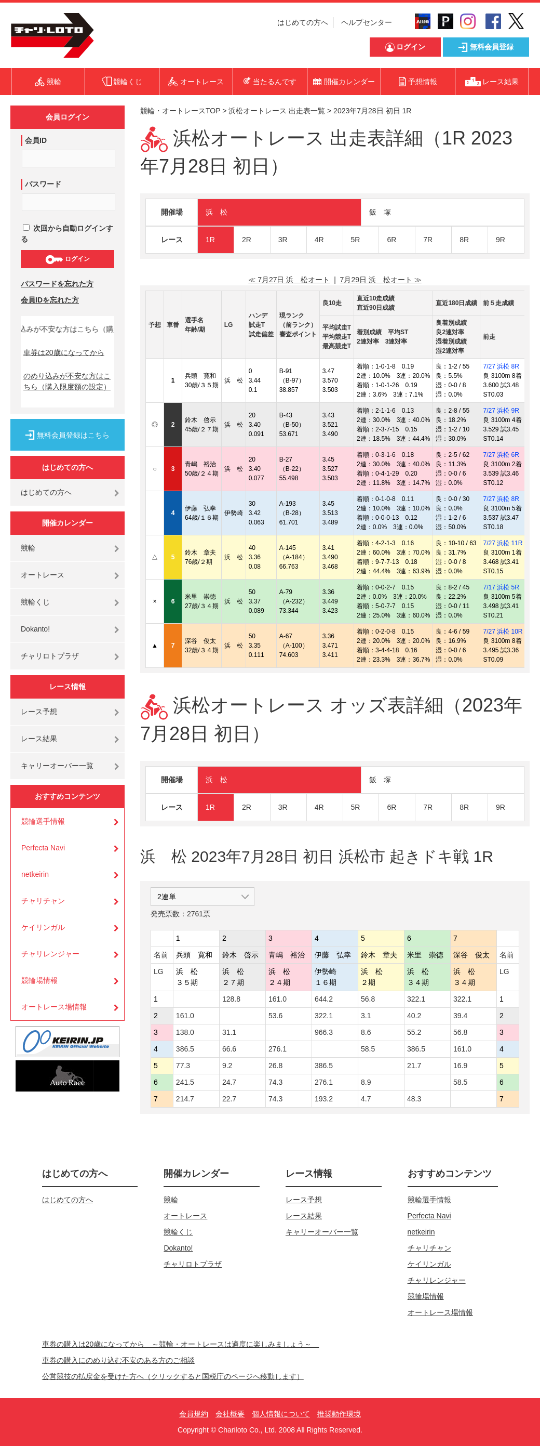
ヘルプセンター (366, 22)
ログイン (67, 259)
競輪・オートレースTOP (180, 111)
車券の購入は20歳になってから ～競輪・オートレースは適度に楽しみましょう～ (180, 1344)
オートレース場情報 (54, 1007)
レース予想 (39, 711)
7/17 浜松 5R (501, 587)
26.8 (275, 1065)
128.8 (231, 999)
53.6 (275, 1015)
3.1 (366, 1015)
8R (464, 239)
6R (391, 239)
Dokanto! (35, 629)
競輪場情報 (39, 980)
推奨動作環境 (339, 1414)
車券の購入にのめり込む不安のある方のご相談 (118, 1360)
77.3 (183, 1065)
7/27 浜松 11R (502, 543)
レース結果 (39, 738)
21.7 (414, 1065)
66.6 (229, 1049)
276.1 (277, 1049)
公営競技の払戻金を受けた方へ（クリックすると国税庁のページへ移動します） (173, 1376)
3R (283, 239)
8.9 (366, 1082)
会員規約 (193, 1414)
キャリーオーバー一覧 (57, 765)
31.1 (229, 1032)
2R (246, 239)
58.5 (368, 1049)
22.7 (229, 1099)
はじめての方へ (302, 22)
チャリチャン (43, 901)
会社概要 (230, 1414)
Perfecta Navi (43, 848)
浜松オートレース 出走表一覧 (276, 111)
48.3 (414, 1099)
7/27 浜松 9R (501, 410)
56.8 (368, 999)
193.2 (324, 1099)
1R (210, 239)
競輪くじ (35, 602)
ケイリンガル (43, 927)
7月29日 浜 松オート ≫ (381, 279)
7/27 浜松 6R (501, 454)
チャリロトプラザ (50, 656)
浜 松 (216, 212)
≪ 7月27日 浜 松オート (289, 279)
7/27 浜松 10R (502, 631)
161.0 (277, 999)
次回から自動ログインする (67, 233)
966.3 (324, 1032)
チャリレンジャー (50, 954)
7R (428, 239)
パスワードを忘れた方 (57, 284)
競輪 (28, 548)
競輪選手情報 (43, 821)
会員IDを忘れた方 (50, 300)
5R (355, 239)
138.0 (185, 1032)
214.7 (185, 1099)
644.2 (324, 999)
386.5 (185, 1049)
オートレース (42, 575)
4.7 (366, 1099)
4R (319, 239)
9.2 (227, 1065)
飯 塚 (380, 212)
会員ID (36, 140)
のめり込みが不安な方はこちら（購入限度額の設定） (67, 381)
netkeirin (35, 874)
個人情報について (281, 1414)
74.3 (275, 1082)
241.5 (185, 1082)
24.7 (229, 1082)
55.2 (414, 1032)
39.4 (460, 1015)
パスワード (43, 184)
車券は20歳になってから (63, 352)
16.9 (460, 1065)
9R (500, 239)
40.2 (414, 1015)
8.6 (366, 1032)
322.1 (416, 999)
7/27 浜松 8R (501, 366)
